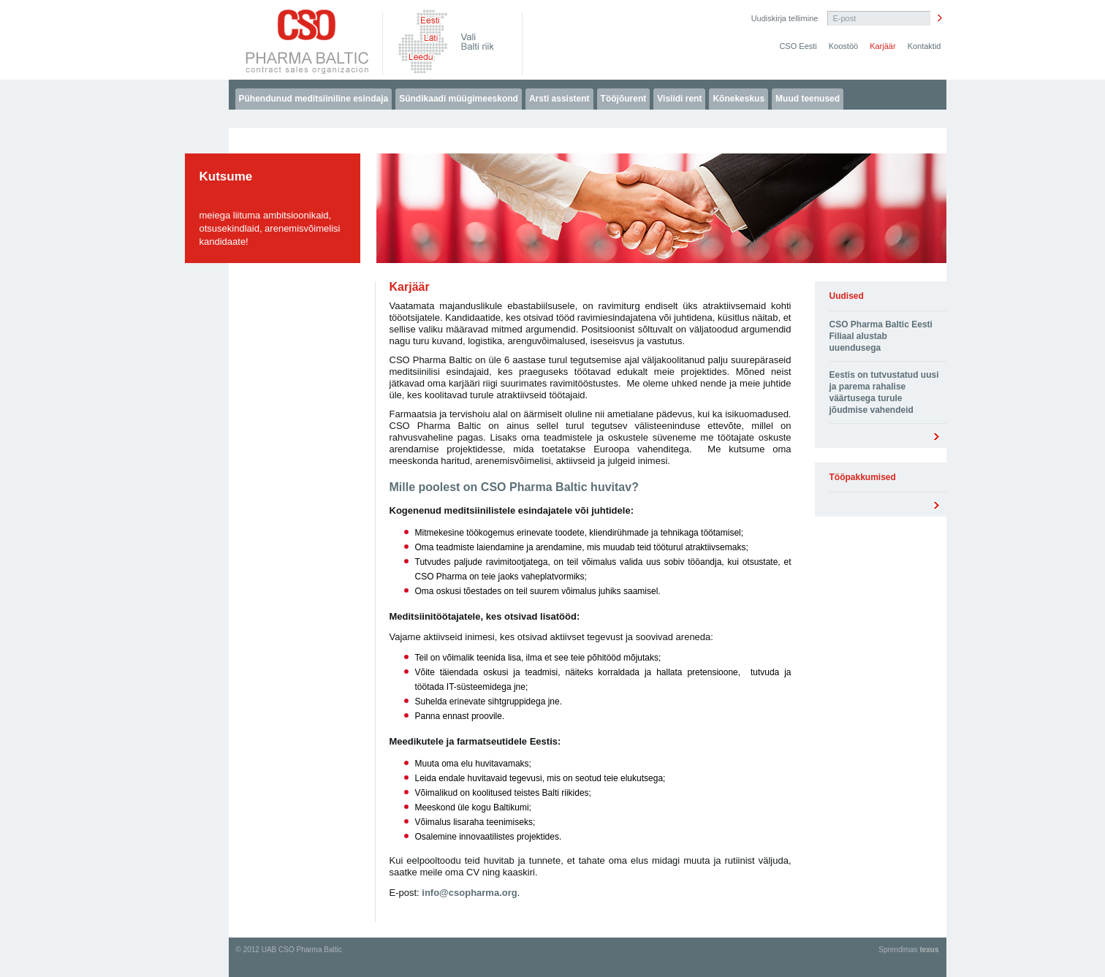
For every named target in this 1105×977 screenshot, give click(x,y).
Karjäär (882, 46)
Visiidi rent (679, 99)
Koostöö (843, 46)
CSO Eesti (797, 46)
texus (928, 950)
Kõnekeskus (738, 99)
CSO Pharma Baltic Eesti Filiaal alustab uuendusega (881, 336)
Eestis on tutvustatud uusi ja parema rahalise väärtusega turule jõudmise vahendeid (884, 392)
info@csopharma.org (469, 892)
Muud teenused (807, 99)
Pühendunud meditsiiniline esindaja (314, 99)
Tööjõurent (624, 99)
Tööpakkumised (862, 477)
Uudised (846, 296)
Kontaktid (924, 46)
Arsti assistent (559, 99)
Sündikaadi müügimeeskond (458, 99)
